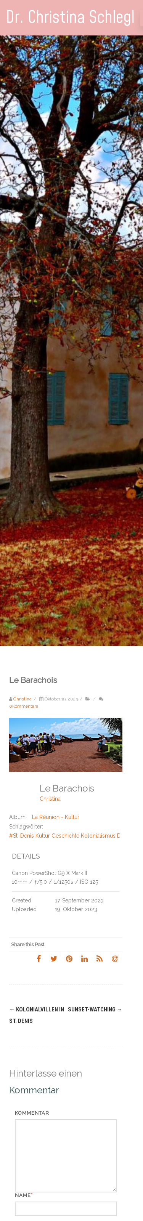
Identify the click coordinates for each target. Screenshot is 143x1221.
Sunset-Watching (95, 1009)
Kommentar (32, 1112)
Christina (50, 799)
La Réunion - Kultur (55, 817)
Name (23, 1195)
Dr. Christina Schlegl (70, 18)
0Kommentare (23, 706)
